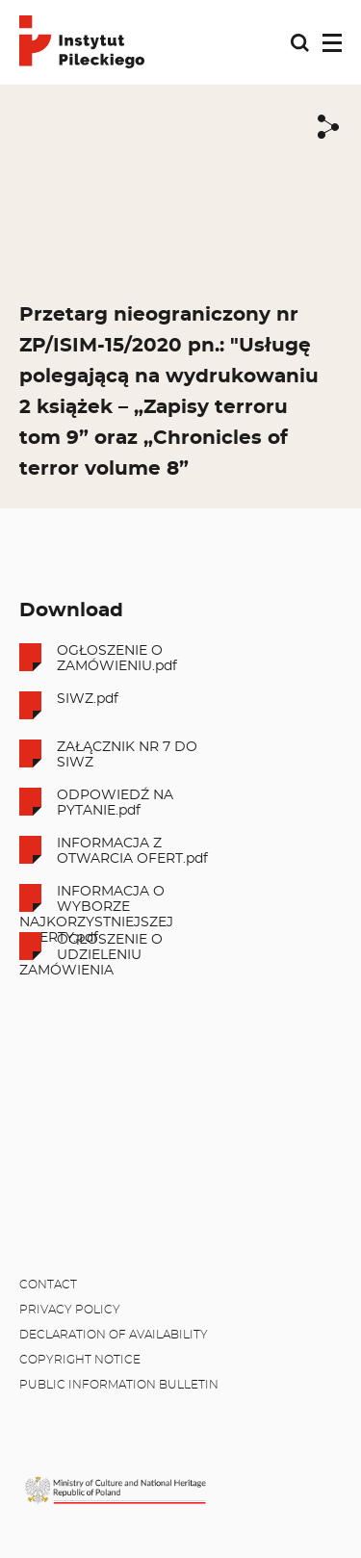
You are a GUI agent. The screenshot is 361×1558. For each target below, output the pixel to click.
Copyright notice (80, 1359)
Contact (48, 1284)
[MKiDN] (115, 1490)
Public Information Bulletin (119, 1384)
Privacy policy (69, 1309)
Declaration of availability (113, 1334)
